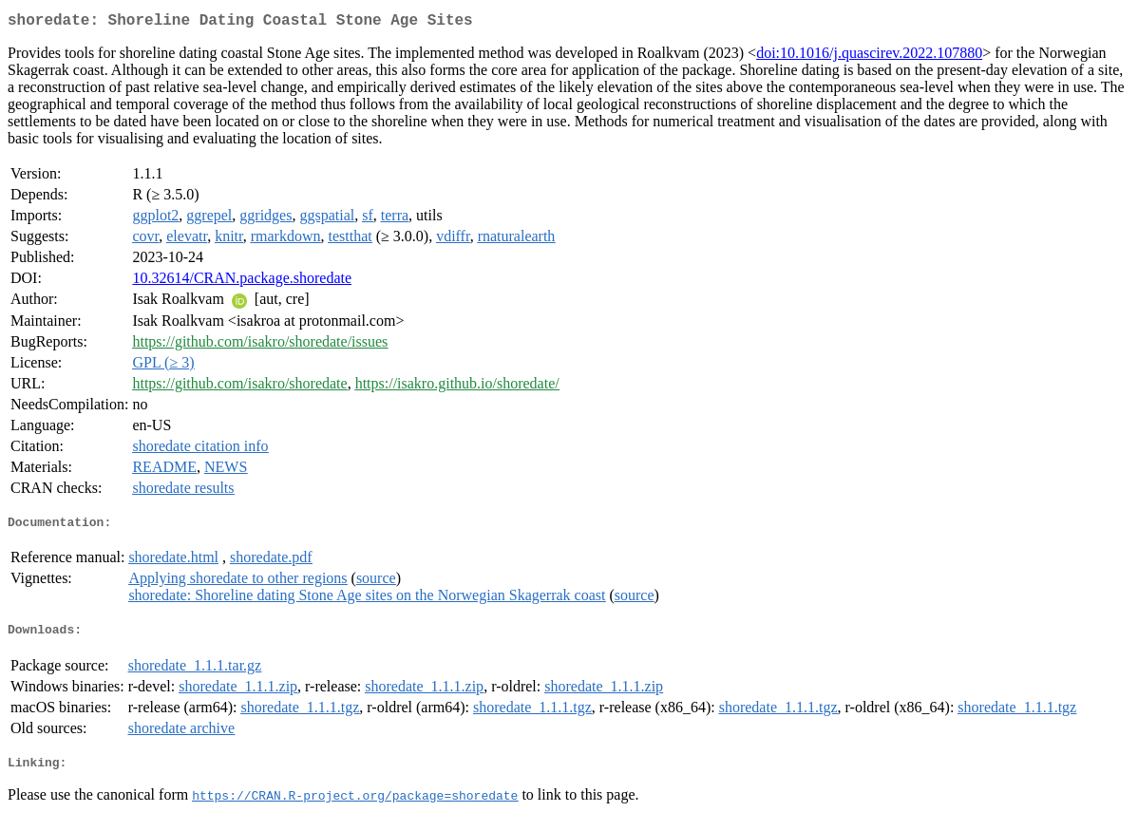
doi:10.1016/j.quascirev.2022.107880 (869, 56)
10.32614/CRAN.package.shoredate (241, 282)
